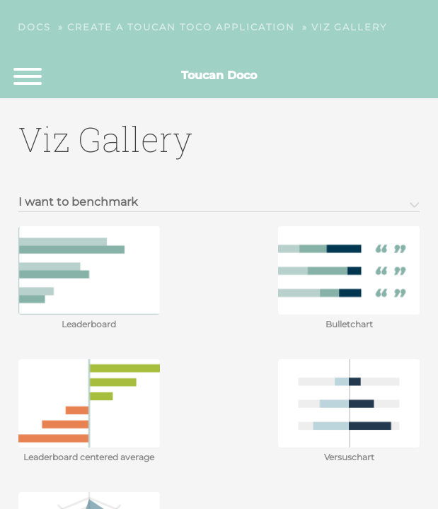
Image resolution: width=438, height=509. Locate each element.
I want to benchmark (78, 203)
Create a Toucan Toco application (181, 27)
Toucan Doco (219, 75)
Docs (34, 27)
